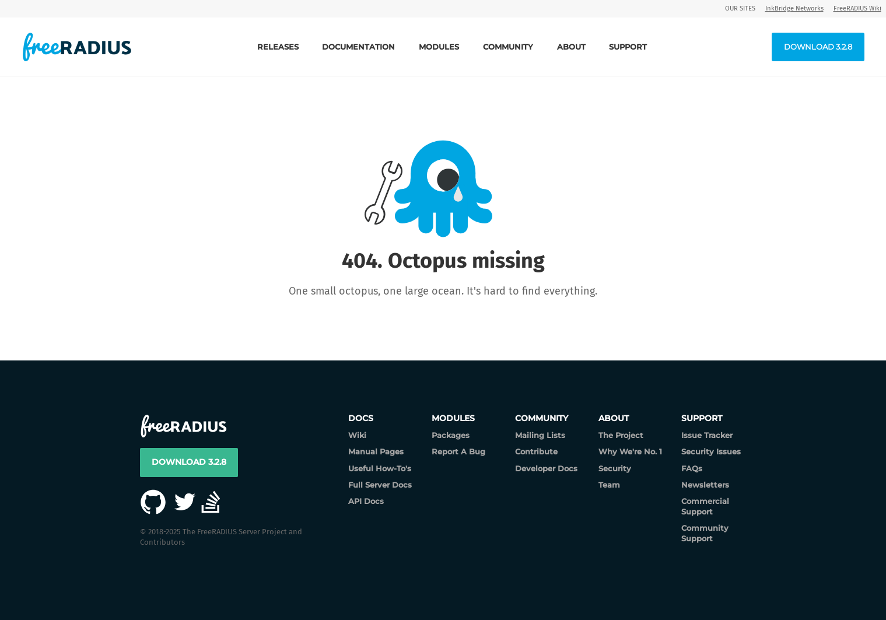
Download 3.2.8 (818, 46)
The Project (620, 435)
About (571, 46)
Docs (360, 418)
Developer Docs (546, 468)
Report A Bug (458, 451)
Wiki (357, 435)
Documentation (358, 46)
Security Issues (711, 451)
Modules (439, 46)
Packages (451, 435)
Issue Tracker (707, 435)
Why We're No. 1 (630, 451)
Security (614, 468)
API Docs (366, 501)
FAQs (691, 468)
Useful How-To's (379, 468)
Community (508, 46)
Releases (278, 46)
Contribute (536, 451)
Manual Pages (376, 451)
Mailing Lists (540, 435)
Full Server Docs (380, 484)
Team (609, 484)
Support (628, 46)
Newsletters (705, 484)
